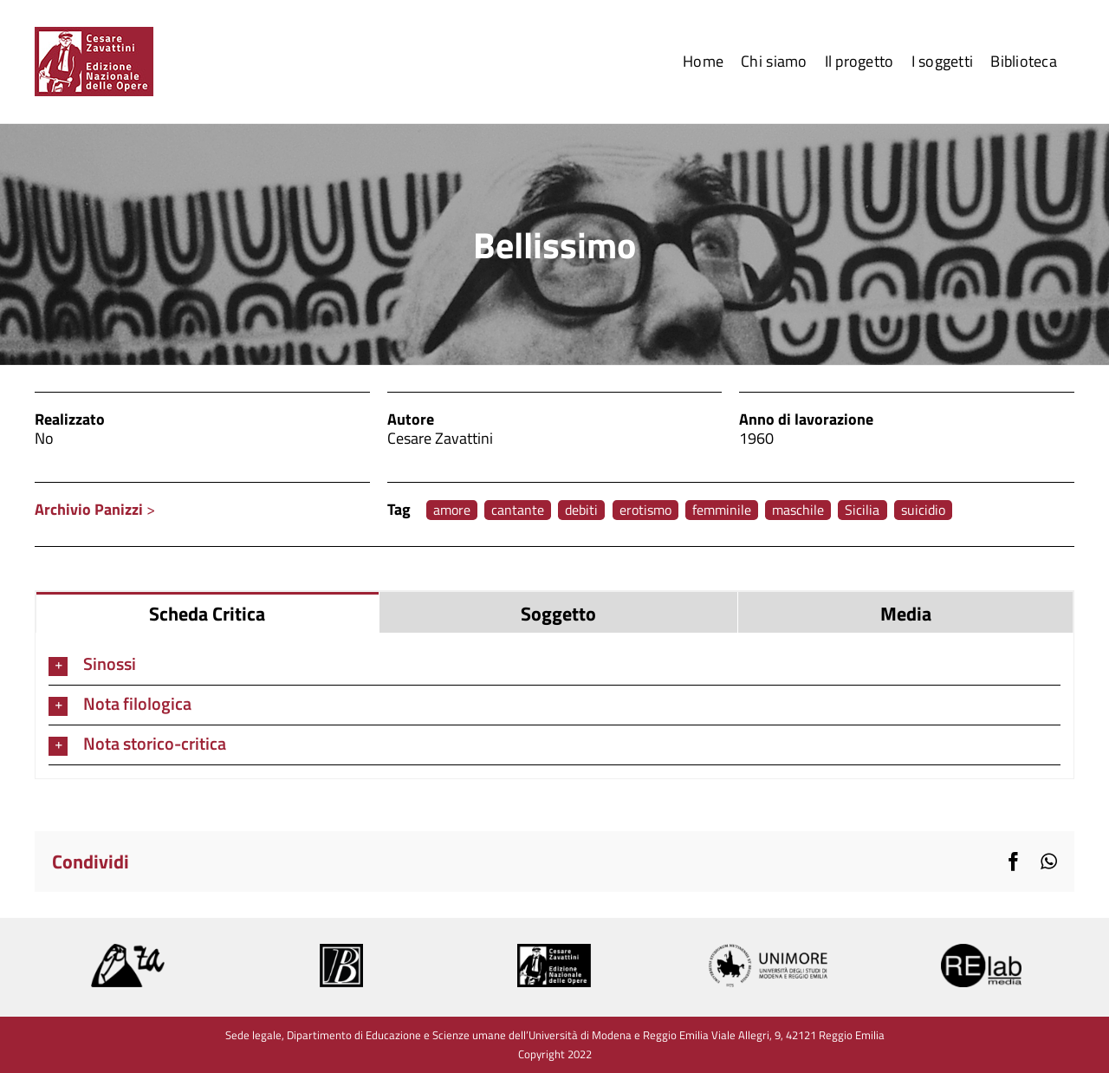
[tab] (207, 612)
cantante (517, 510)
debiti (581, 510)
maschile (798, 510)
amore (451, 510)
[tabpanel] (554, 706)
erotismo (645, 510)
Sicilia (862, 510)
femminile (721, 510)
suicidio (923, 510)
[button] (554, 665)
